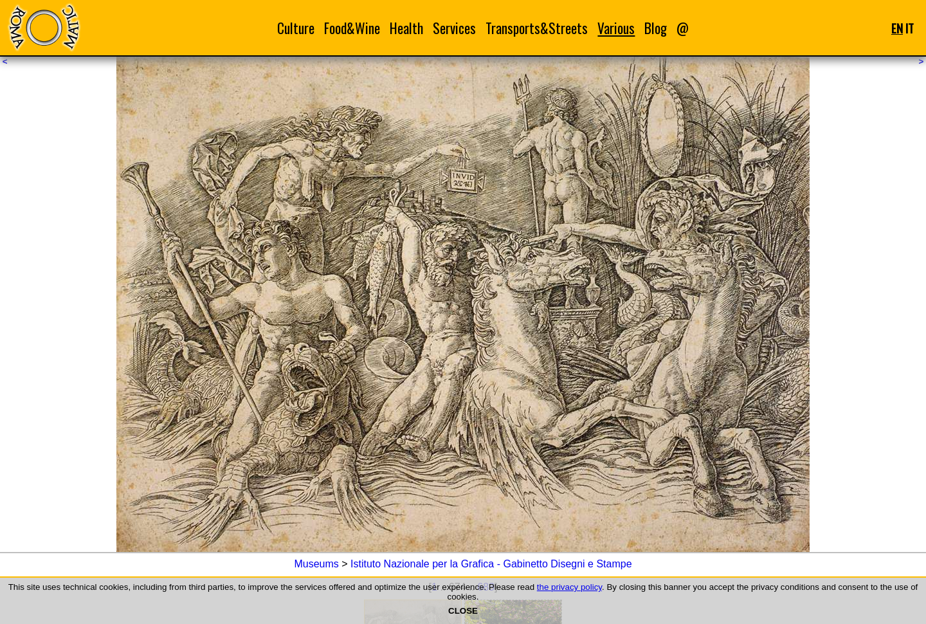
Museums (316, 563)
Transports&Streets (537, 28)
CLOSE (463, 611)
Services (454, 28)
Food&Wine (352, 28)
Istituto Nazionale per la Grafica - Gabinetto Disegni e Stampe (491, 563)
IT (909, 28)
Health (406, 28)
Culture (295, 28)
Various (616, 28)
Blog (655, 28)
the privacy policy (569, 587)
